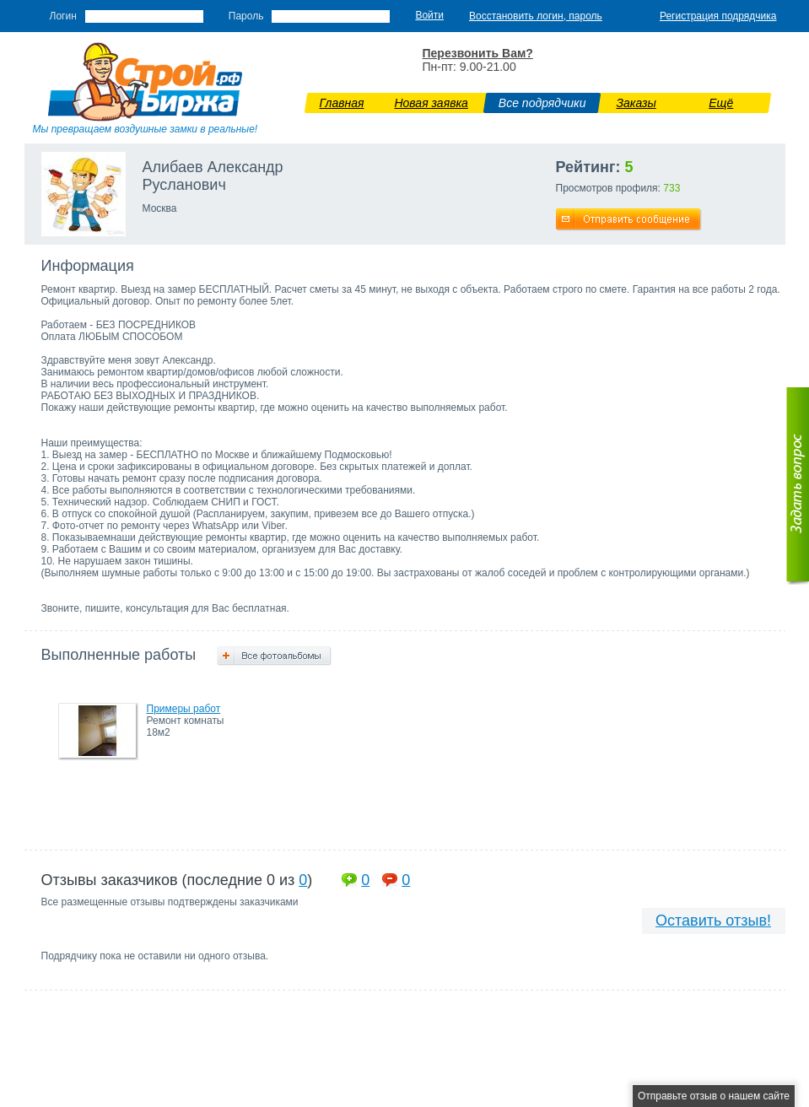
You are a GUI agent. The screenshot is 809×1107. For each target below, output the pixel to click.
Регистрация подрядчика (718, 16)
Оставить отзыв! (713, 920)
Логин (63, 16)
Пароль (246, 16)
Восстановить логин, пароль (535, 16)
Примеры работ (184, 709)
